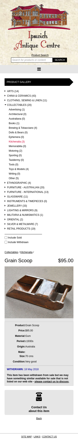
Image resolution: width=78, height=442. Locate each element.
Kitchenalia (26, 252)
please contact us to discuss (51, 381)
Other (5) (14, 178)
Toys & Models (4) (19, 169)
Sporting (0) (15, 155)
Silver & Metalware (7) (22, 224)
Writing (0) (14, 173)
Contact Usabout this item (39, 402)
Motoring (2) (15, 151)
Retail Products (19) (21, 228)
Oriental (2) (15, 219)
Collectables (11, 252)
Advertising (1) (17, 109)
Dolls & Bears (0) (18, 132)
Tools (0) (13, 164)
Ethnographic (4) (19, 183)
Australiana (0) (17, 118)
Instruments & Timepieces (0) (27, 201)
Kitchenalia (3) (17, 141)
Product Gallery (19, 82)
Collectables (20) (19, 105)
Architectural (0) (17, 114)
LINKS (37, 436)
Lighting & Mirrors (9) (22, 210)
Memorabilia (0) (17, 146)
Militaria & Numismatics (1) (25, 215)
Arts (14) (13, 91)
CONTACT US (49, 436)
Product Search (40, 55)
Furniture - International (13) (27, 192)
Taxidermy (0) (16, 160)
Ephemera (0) (16, 137)
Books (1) (14, 123)
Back (39, 418)
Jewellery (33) (17, 206)
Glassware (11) (17, 196)
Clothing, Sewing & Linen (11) (27, 100)
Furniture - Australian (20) (25, 187)
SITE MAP (26, 436)
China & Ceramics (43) (21, 96)
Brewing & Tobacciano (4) (23, 128)
